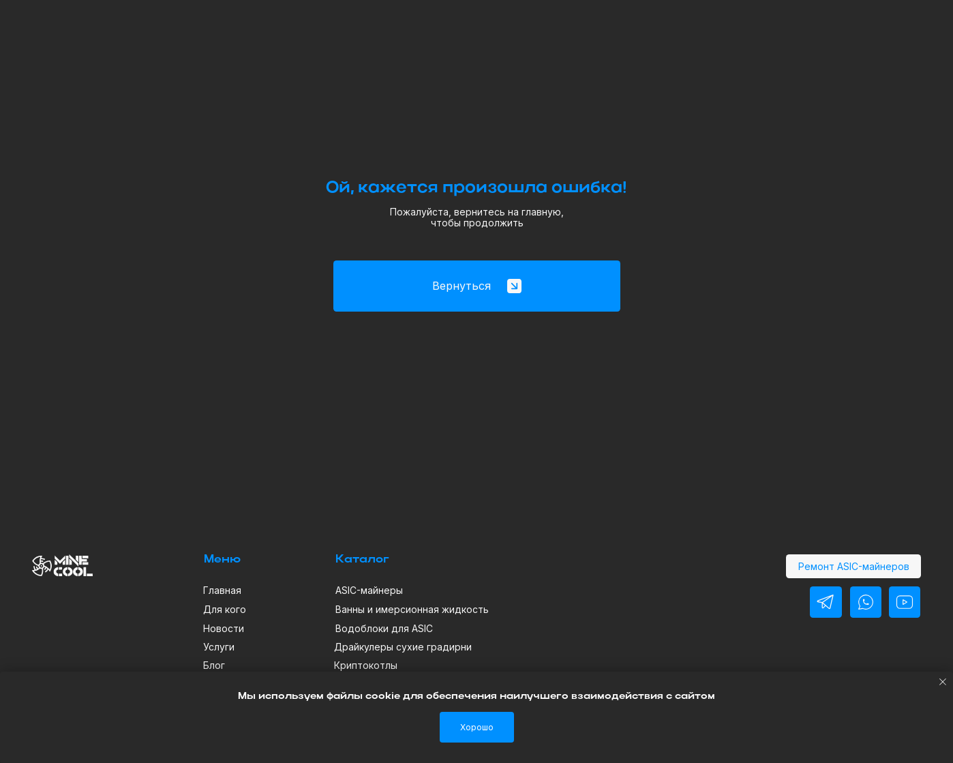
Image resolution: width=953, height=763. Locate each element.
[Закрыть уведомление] (943, 682)
